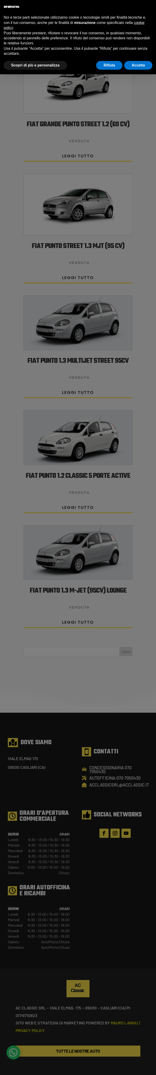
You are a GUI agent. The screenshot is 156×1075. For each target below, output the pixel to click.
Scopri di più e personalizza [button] (35, 65)
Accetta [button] (138, 65)
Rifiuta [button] (109, 65)
